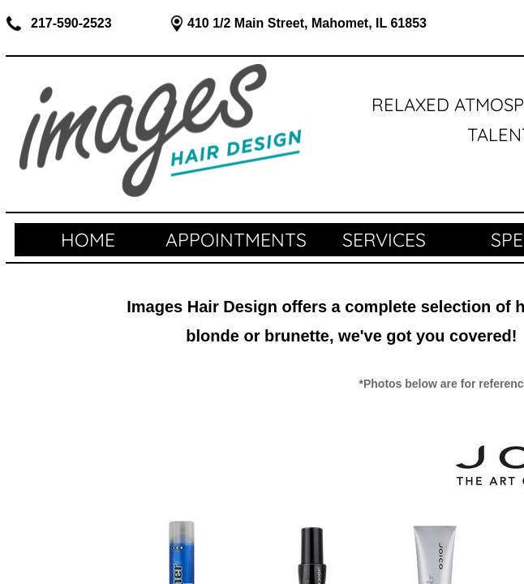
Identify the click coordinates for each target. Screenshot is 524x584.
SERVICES (384, 239)
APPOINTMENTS (236, 239)
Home (88, 239)
